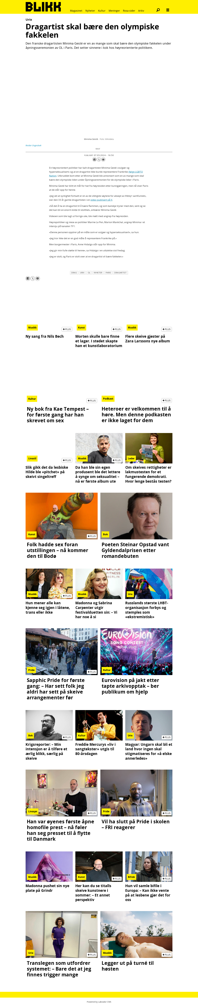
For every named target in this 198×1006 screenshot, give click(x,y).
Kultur (101, 10)
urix (82, 272)
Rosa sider (129, 10)
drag (74, 272)
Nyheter (90, 10)
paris (108, 272)
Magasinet (76, 10)
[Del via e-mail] (103, 159)
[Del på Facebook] (94, 159)
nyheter (98, 272)
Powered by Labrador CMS (99, 1001)
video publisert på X (101, 199)
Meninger (114, 10)
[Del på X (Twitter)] (99, 159)
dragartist (120, 272)
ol (89, 272)
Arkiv (141, 10)
